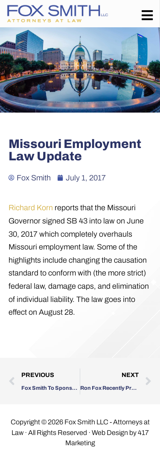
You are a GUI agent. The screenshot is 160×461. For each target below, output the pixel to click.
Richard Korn (31, 207)
